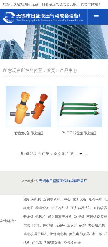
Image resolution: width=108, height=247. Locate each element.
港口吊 (97, 234)
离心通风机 (96, 225)
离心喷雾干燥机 (36, 234)
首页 (51, 70)
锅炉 (82, 225)
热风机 (40, 217)
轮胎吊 (37, 243)
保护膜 (48, 225)
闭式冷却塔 (60, 208)
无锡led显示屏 (66, 225)
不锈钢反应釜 (96, 217)
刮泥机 (79, 217)
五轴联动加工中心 (57, 199)
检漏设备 (42, 208)
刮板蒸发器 (53, 243)
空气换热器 (72, 243)
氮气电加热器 (79, 234)
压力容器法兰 (81, 208)
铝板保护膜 (32, 199)
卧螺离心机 (58, 234)
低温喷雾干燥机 (60, 217)
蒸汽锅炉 (95, 199)
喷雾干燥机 (32, 225)
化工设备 (79, 199)
